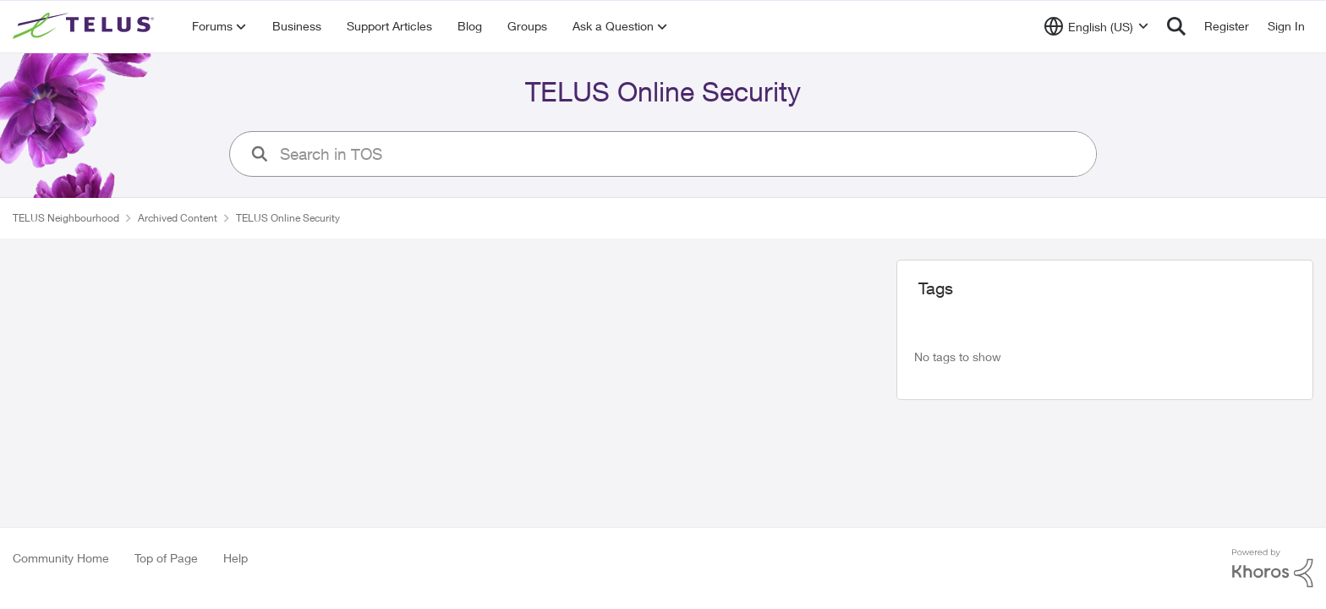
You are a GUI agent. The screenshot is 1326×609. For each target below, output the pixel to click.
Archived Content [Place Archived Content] (177, 217)
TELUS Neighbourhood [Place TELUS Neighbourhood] (66, 217)
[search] (681, 154)
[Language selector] (1096, 26)
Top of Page (166, 558)
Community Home (61, 558)
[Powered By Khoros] (1272, 568)
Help (235, 558)
